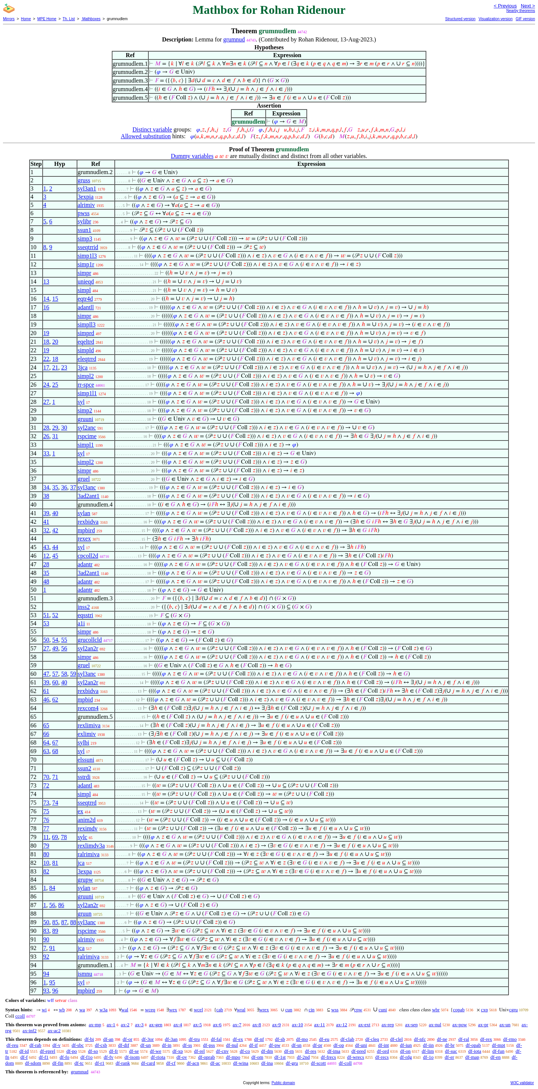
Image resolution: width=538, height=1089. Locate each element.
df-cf (171, 1063)
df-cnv (222, 1051)
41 (46, 522)
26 (46, 436)
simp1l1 (87, 393)
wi (44, 1009)
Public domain (283, 1083)
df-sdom (33, 1063)
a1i (81, 623)
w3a (103, 1009)
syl (81, 402)
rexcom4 (88, 708)
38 (46, 496)
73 (46, 802)
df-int (383, 1045)
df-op (338, 1045)
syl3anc (87, 487)
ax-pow (459, 1024)
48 (46, 581)
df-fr (113, 1051)
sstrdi (84, 777)
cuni (382, 1009)
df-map (472, 1057)
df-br (450, 1045)
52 (55, 615)
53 (46, 623)
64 (46, 742)
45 (55, 556)
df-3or (148, 1039)
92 (46, 956)
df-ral (463, 1039)
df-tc (79, 1063)
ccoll (20, 1016)
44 (55, 547)
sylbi (83, 742)
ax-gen (155, 1024)
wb (62, 1009)
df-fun (498, 1051)
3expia (86, 197)
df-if (253, 1045)
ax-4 (177, 1024)
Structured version (460, 19)
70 (46, 777)
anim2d (87, 820)
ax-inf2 (29, 1030)
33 (46, 453)
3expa (85, 871)
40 (55, 513)
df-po (72, 1051)
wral (241, 1009)
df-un (145, 1045)
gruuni (85, 419)
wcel (198, 1009)
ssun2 (84, 768)
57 (55, 674)
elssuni (86, 760)
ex (80, 811)
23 (64, 367)
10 (46, 863)
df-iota (474, 1051)
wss (335, 1009)
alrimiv (86, 205)
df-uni (361, 1045)
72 (46, 785)
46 (46, 699)
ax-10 (297, 1024)
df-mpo (233, 1057)
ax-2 (125, 1024)
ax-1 (111, 1024)
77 (46, 828)
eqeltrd (86, 341)
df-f (24, 1057)
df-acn (193, 1063)
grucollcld (90, 640)
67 (55, 742)
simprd (86, 333)
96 (55, 990)
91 (52, 948)
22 (46, 359)
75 (46, 811)
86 (61, 905)
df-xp (177, 1051)
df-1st (279, 1057)
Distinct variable (152, 129)
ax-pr (483, 1024)
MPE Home (46, 19)
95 (52, 982)
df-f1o (86, 1057)
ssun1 (84, 230)
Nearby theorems (520, 11)
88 (73, 922)
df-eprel (47, 1051)
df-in (166, 1045)
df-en (496, 1057)
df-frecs (328, 1057)
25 (55, 384)
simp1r (86, 264)
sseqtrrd (87, 802)
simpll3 (87, 324)
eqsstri (85, 615)
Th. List (69, 19)
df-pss (209, 1045)
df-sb (280, 1039)
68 (55, 751)
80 (46, 854)
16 (46, 307)
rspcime (87, 436)
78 (64, 837)
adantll (86, 307)
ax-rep (387, 1024)
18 (46, 341)
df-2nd (303, 1057)
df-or (127, 1039)
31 (55, 436)
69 (55, 837)
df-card (148, 1063)
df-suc (451, 1051)
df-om (257, 1057)
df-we (155, 1051)
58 (64, 674)
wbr (435, 1009)
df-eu (324, 1039)
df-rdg (406, 1057)
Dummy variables (192, 156)
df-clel (396, 1039)
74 (55, 802)
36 (64, 487)
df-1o (428, 1057)
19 (46, 333)
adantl (85, 785)
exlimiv (87, 734)
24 (46, 384)
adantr (85, 564)
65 (46, 725)
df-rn (289, 1051)
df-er (449, 1057)
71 (55, 777)
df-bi (89, 1039)
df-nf (259, 1039)
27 (46, 402)
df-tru (194, 1039)
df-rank (122, 1063)
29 (55, 427)
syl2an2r (88, 648)
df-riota (158, 1057)
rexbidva (88, 522)
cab (219, 1009)
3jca (83, 367)
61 (46, 691)
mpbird (86, 530)
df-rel (199, 1051)
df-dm (267, 1051)
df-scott (318, 1063)
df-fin (58, 1063)
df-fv (109, 1057)
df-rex (486, 1039)
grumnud (234, 39)
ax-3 (139, 1024)
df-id (24, 1051)
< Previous (505, 6)
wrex (264, 1009)
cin (312, 1009)
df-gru (292, 1063)
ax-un (505, 1024)
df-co (245, 1051)
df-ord (383, 1051)
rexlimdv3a (91, 845)
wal (125, 1009)
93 (46, 990)
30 (64, 427)
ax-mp (95, 1024)
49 (55, 648)
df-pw (274, 1045)
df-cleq (372, 1039)
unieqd (86, 281)
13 (46, 281)
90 (46, 939)
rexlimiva (89, 725)
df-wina (240, 1063)
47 (46, 674)
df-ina (267, 1063)
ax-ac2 (54, 1030)
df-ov (181, 1057)
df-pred (359, 1051)
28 (46, 427)
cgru (513, 1009)
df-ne (442, 1039)
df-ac (215, 1063)
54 (55, 640)
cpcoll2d (88, 556)
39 (46, 513)
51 (46, 615)
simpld (86, 350)
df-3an (171, 1039)
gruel (84, 479)
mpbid (85, 699)
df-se (134, 1051)
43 (46, 547)
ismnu (85, 974)
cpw (358, 1009)
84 (52, 888)
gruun (85, 913)
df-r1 (100, 1063)
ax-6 (217, 1024)
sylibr (84, 221)
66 (46, 734)
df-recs (382, 1057)
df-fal (216, 1039)
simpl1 (86, 445)
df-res (310, 1051)
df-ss (187, 1045)
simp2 (85, 410)
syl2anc (87, 427)
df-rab (35, 1045)
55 (64, 640)
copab (458, 1009)
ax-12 (341, 1024)
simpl (84, 290)
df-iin (428, 1045)
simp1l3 (87, 256)
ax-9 (276, 1024)
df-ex (238, 1039)
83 (46, 931)
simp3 (85, 238)
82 (46, 871)
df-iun (406, 1045)
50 (46, 640)
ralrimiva (89, 854)
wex (173, 1009)
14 (46, 299)
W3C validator (522, 1083)
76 (46, 820)
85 (55, 922)
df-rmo (510, 1039)
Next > (528, 6)
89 (55, 931)
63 (46, 751)
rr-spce (86, 384)
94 (46, 974)
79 (46, 845)
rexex (84, 538)
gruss (84, 180)
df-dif (123, 1045)
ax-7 (237, 1024)
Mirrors (9, 19)
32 (46, 530)
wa (82, 1009)
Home (26, 19)
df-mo (302, 1039)
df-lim (428, 1051)
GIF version (525, 19)
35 (55, 487)
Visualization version (496, 19)
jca (81, 863)
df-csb (101, 1045)
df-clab (347, 1039)
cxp (484, 1009)
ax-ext (364, 1024)
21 (55, 367)
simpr (84, 273)
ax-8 (257, 1024)
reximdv (88, 828)
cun (288, 1009)
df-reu (12, 1045)
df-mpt (498, 1045)
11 (46, 837)
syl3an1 (87, 188)
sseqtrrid (88, 247)
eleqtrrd (87, 359)
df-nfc (420, 1039)
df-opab (473, 1045)
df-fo (64, 1057)
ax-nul (435, 1024)
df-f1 (44, 1057)
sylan (84, 513)
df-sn (296, 1045)
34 (46, 487)
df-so (93, 1051)
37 (73, 487)
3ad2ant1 (89, 496)
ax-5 (197, 1024)
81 (55, 863)
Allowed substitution (146, 136)
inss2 (84, 607)
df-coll (345, 1063)
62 (55, 699)
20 (55, 341)
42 (55, 530)
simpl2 (86, 376)
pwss (84, 213)
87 (64, 922)
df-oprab (206, 1057)
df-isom (131, 1057)
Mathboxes (91, 19)
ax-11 (319, 1024)
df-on (405, 1051)
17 (46, 367)
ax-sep (411, 1024)
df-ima (333, 1051)
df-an (108, 1039)
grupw (85, 879)
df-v (56, 1045)
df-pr (317, 1045)
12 (46, 556)
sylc (82, 837)
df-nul (232, 1045)
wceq (150, 1009)
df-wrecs (355, 1057)
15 (55, 299)
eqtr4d (85, 299)
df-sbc (78, 1045)
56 (64, 648)
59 (73, 674)
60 (55, 682)
